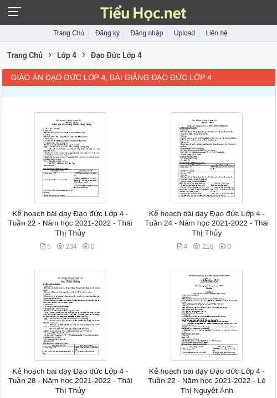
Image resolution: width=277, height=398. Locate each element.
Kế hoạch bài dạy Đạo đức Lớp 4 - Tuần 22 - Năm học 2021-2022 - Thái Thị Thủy (70, 223)
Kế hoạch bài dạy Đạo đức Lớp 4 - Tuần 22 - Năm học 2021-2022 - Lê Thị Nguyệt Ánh (207, 381)
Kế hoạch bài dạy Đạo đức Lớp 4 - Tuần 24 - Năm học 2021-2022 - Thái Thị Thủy (207, 223)
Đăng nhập (146, 33)
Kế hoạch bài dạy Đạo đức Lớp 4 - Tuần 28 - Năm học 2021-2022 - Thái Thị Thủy (70, 381)
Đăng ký (107, 33)
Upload (184, 33)
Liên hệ (217, 33)
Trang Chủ (69, 33)
